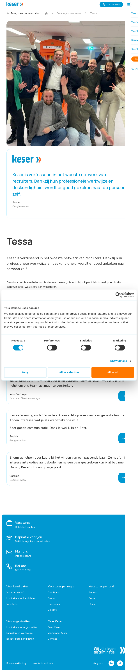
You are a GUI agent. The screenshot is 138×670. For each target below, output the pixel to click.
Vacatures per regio (61, 586)
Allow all (112, 372)
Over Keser (55, 621)
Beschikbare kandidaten (20, 638)
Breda (51, 598)
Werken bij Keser (57, 632)
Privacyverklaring (16, 663)
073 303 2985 (111, 4)
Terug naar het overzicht (22, 13)
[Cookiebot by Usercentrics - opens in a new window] (118, 295)
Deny (25, 372)
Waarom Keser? (15, 592)
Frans (92, 598)
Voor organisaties (18, 621)
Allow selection (69, 372)
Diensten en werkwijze (19, 632)
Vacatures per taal (101, 586)
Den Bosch (54, 592)
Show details (118, 360)
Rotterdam (54, 603)
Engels (93, 592)
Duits (92, 603)
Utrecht (52, 609)
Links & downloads (42, 663)
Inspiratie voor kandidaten (21, 598)
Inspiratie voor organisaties (21, 626)
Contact (52, 638)
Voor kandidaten (17, 586)
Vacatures (12, 603)
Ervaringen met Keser (69, 13)
